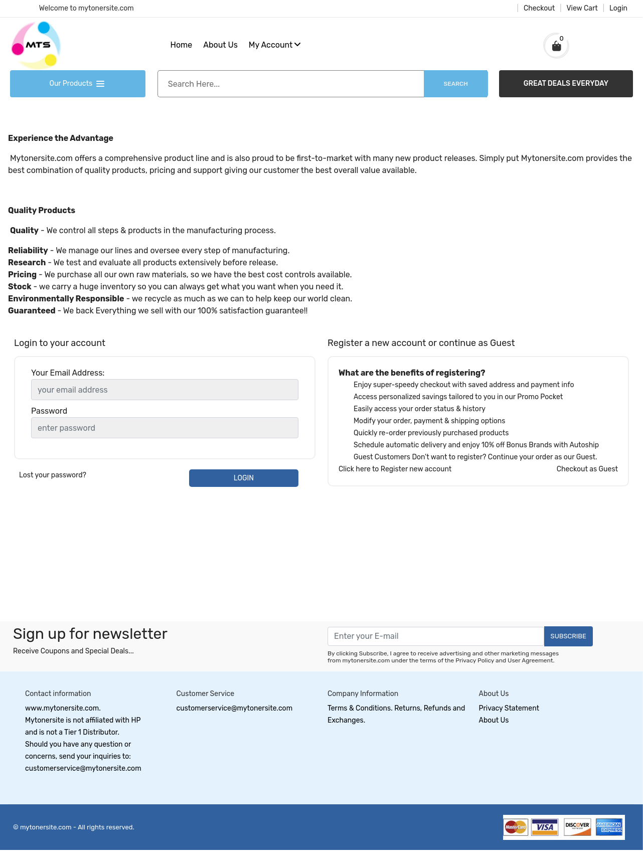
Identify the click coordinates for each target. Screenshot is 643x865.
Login (618, 8)
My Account (275, 45)
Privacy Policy (474, 660)
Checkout (539, 8)
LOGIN (244, 478)
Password (49, 411)
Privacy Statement (509, 708)
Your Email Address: (67, 373)
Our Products (77, 83)
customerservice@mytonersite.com (235, 708)
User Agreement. (531, 660)
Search (456, 83)
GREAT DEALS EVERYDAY (566, 83)
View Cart (581, 8)
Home (182, 45)
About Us (220, 45)
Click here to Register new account (395, 469)
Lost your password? (52, 475)
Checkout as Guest (587, 469)
